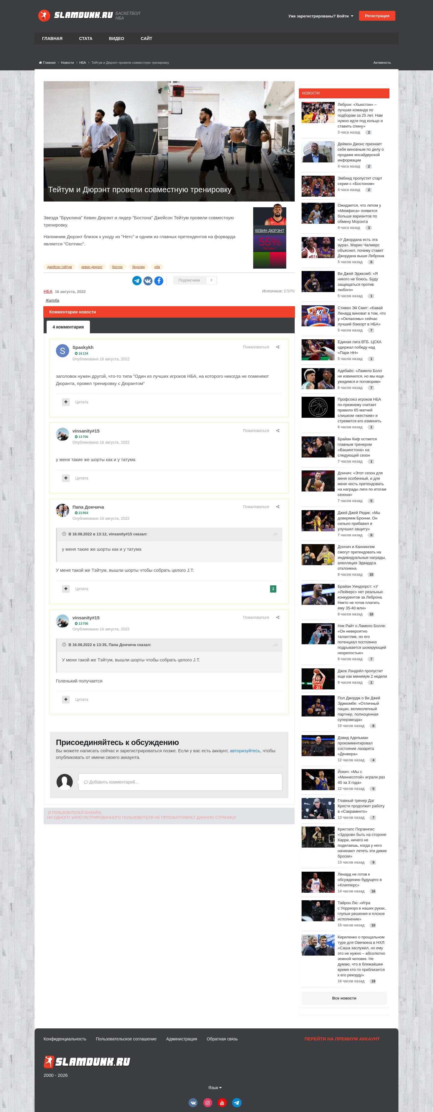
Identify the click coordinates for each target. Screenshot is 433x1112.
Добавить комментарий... (111, 782)
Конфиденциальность (65, 1039)
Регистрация (377, 16)
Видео (116, 38)
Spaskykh (83, 347)
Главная (52, 38)
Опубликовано (101, 359)
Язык (215, 1087)
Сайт (146, 38)
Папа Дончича (88, 507)
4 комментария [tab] (68, 327)
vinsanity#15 (86, 430)
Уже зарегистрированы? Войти (320, 16)
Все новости (344, 998)
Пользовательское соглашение (126, 1039)
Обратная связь (222, 1039)
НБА (48, 291)
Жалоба (52, 300)
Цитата (81, 402)
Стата (86, 38)
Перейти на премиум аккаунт (342, 1038)
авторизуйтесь (245, 750)
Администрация (181, 1039)
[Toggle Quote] (64, 533)
